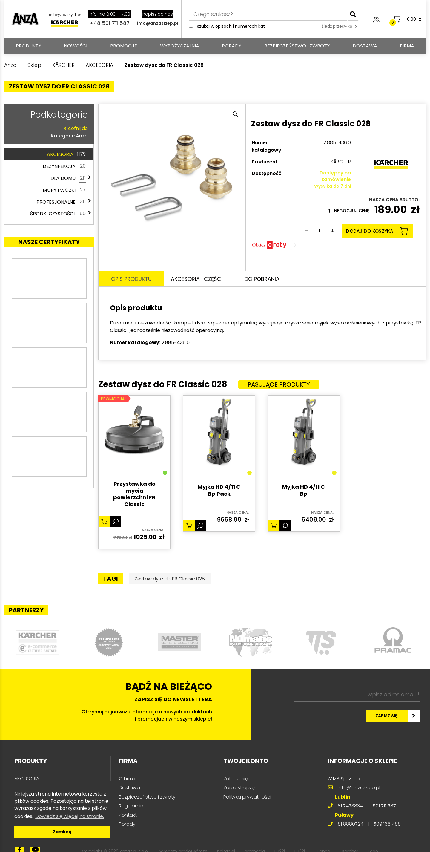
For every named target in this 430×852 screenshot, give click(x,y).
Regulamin (131, 805)
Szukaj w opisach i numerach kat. (231, 26)
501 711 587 (384, 805)
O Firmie (128, 778)
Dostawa (365, 45)
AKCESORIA (66, 154)
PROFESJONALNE (61, 201)
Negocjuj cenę (348, 211)
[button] (235, 114)
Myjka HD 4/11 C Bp (303, 490)
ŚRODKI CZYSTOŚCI (58, 213)
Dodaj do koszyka (377, 231)
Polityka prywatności (247, 796)
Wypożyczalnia (179, 45)
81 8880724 (350, 824)
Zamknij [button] (62, 832)
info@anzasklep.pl (157, 23)
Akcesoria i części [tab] (196, 279)
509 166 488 (387, 824)
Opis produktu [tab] (131, 279)
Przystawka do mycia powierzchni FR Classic (134, 494)
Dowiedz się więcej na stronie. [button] (69, 816)
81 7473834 (350, 805)
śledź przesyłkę (339, 26)
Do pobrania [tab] (262, 279)
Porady (231, 45)
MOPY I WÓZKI (64, 190)
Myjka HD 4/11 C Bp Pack (219, 490)
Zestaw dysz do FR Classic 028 (170, 578)
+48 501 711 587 (110, 23)
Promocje (123, 45)
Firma (407, 45)
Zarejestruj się (239, 787)
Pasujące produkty (279, 384)
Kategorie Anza (47, 132)
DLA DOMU (68, 178)
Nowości (75, 45)
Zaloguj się (235, 778)
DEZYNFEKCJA (64, 166)
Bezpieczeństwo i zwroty (297, 45)
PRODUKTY (28, 45)
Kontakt (128, 815)
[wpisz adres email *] (357, 694)
